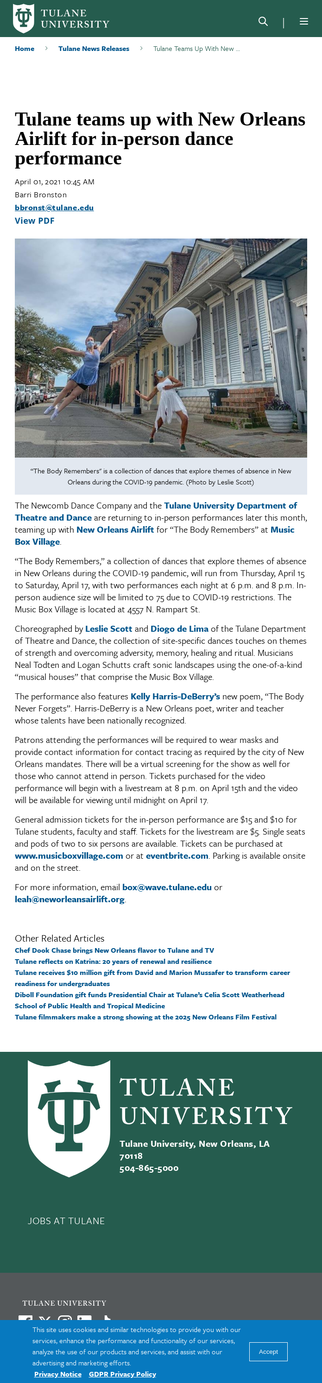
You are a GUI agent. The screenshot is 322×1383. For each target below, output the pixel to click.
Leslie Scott (109, 628)
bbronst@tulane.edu (54, 207)
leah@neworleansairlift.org (70, 899)
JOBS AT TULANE (66, 1220)
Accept (268, 1351)
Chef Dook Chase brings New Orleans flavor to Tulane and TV (114, 950)
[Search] (263, 23)
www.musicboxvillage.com (69, 855)
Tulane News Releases (93, 48)
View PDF (35, 220)
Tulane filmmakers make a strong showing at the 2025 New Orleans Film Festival (146, 1017)
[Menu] (303, 21)
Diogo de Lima (179, 628)
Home (24, 48)
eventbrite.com (177, 855)
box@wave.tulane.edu (167, 886)
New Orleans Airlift (115, 529)
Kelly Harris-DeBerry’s (175, 696)
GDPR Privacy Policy (122, 1374)
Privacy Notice (58, 1374)
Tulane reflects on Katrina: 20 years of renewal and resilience (113, 961)
